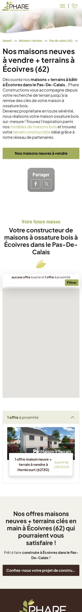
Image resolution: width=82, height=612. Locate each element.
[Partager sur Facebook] (35, 183)
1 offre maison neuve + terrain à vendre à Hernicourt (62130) (33, 491)
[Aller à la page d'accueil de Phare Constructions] (16, 6)
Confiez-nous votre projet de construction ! (42, 605)
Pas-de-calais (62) (61, 40)
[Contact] (74, 6)
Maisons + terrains (30, 40)
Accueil (7, 40)
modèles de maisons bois (33, 126)
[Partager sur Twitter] (46, 183)
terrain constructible (32, 131)
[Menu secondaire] (72, 310)
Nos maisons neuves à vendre (41, 153)
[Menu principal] (62, 6)
